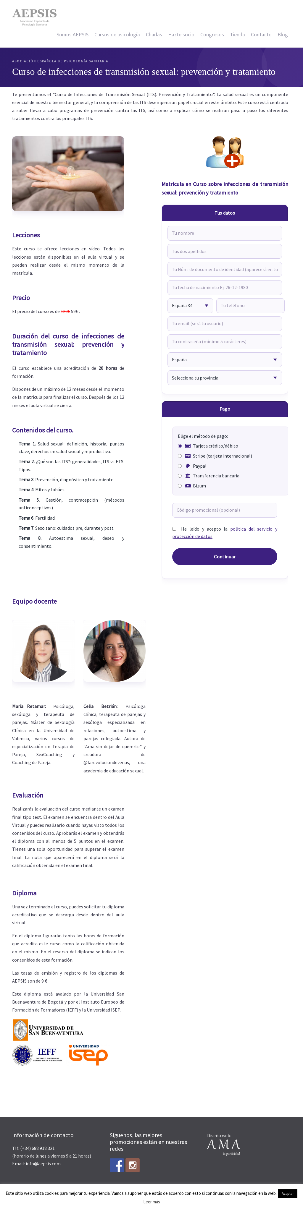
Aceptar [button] (288, 1193)
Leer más (151, 1202)
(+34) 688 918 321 (37, 1148)
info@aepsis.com (43, 1163)
